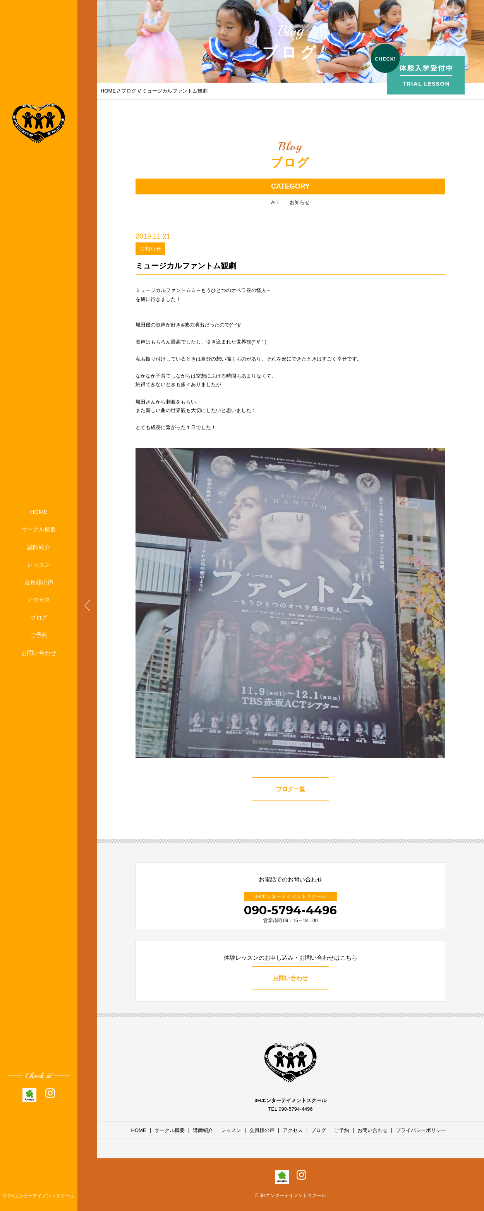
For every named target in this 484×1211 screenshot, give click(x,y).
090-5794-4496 (290, 910)
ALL (275, 203)
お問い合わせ (38, 652)
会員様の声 (38, 582)
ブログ (39, 617)
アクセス (38, 599)
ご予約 (39, 635)
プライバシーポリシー (421, 1130)
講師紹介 (38, 547)
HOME (39, 511)
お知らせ (300, 203)
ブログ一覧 (290, 790)
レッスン (38, 564)
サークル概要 (38, 529)
